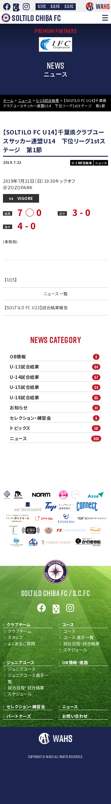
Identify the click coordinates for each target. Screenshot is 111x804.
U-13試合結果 (56, 366)
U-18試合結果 (56, 397)
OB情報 (56, 356)
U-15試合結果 (56, 387)
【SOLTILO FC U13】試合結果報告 (36, 307)
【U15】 (10, 280)
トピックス (56, 428)
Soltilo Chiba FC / (55, 593)
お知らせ (56, 407)
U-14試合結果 (56, 377)
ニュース (56, 438)
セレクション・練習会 (56, 417)
